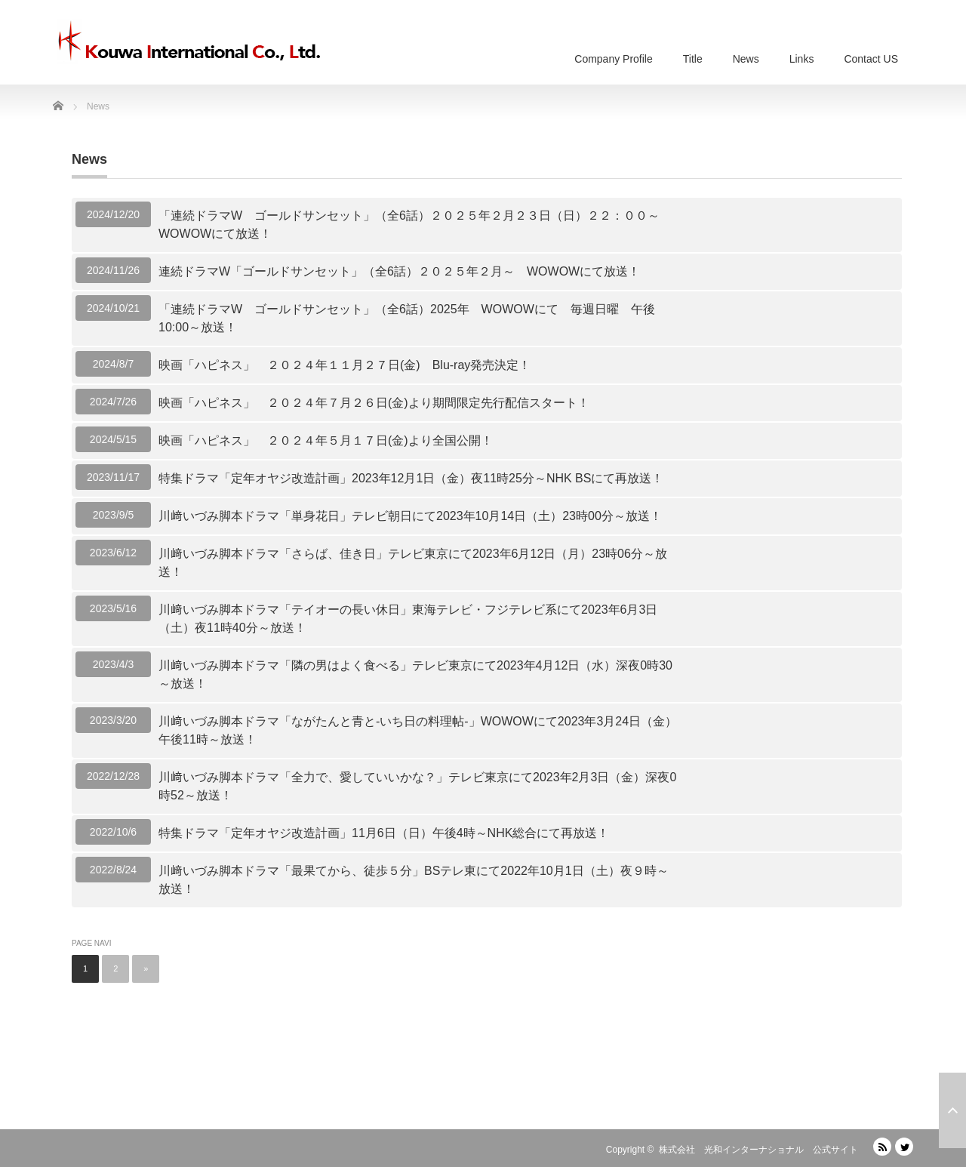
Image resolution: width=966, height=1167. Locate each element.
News (746, 59)
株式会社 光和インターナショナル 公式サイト (758, 1149)
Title (693, 59)
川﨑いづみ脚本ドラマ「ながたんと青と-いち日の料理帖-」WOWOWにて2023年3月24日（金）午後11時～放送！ (417, 730)
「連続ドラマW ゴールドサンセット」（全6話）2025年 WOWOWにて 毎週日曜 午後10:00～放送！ (406, 318)
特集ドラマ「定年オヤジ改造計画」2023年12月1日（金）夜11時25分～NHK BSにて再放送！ (410, 478)
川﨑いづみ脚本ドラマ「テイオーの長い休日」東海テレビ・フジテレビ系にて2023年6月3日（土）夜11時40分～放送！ (407, 618)
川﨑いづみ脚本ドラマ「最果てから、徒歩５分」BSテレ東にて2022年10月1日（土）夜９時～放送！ (413, 879)
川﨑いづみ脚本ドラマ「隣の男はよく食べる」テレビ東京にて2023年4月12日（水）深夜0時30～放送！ (415, 674)
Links (801, 59)
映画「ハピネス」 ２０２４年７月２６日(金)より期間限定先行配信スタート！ (373, 402)
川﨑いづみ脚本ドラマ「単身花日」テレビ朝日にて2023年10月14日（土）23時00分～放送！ (410, 516)
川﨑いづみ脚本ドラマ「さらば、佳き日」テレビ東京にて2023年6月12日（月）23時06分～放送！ (412, 562)
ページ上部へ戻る (952, 1110)
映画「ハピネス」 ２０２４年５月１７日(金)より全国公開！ (325, 440)
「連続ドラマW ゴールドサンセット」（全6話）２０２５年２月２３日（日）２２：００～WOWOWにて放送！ (409, 224)
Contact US (871, 59)
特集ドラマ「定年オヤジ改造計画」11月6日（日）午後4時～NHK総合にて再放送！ (383, 833)
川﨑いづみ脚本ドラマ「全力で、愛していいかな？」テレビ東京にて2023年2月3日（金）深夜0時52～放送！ (417, 786)
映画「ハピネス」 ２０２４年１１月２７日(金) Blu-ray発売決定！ (344, 365)
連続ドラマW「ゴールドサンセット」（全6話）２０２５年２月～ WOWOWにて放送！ (399, 271)
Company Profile (613, 59)
